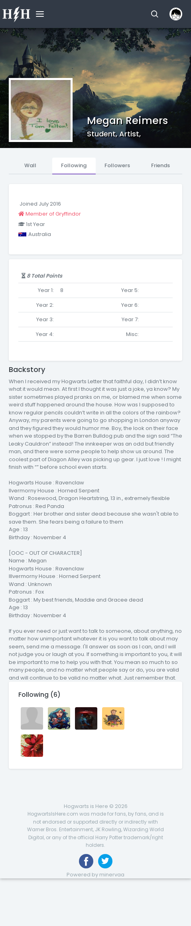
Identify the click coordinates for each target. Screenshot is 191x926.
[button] (154, 14)
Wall (30, 165)
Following (74, 165)
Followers (117, 165)
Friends (160, 165)
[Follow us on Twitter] (105, 861)
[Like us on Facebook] (86, 861)
